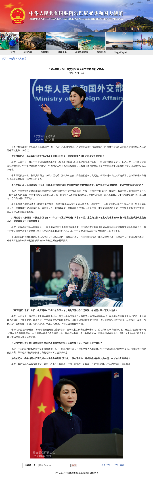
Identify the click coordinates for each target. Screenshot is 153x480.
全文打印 (105, 465)
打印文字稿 (119, 465)
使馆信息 (27, 52)
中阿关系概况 (81, 52)
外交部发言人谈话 (17, 58)
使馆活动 (45, 52)
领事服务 (62, 52)
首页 (12, 52)
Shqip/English (120, 52)
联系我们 (101, 52)
